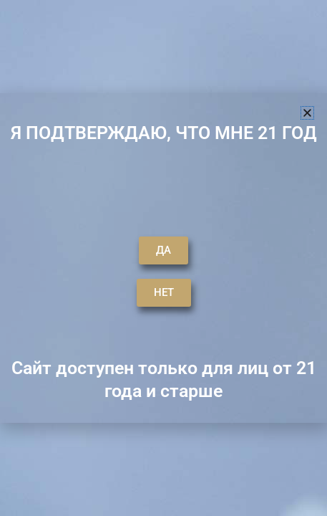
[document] (163, 258)
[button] (307, 113)
